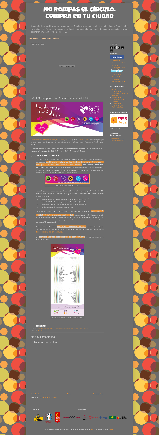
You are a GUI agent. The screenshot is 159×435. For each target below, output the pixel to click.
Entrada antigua (98, 394)
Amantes (40, 328)
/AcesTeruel (116, 60)
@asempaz (115, 79)
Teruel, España (42, 331)
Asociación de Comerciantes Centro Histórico (119, 99)
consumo (63, 328)
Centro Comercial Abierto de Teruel (43, 140)
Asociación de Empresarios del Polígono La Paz (117, 105)
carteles (52, 328)
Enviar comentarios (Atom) (48, 397)
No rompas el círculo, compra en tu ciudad (79, 13)
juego (80, 328)
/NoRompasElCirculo (119, 68)
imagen (76, 328)
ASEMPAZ (68, 140)
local (84, 328)
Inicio (69, 394)
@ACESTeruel (116, 74)
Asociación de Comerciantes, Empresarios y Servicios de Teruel (120, 92)
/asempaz (115, 65)
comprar (57, 328)
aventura (46, 328)
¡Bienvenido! (34, 38)
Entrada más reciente (38, 394)
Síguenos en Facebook (50, 38)
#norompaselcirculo (118, 81)
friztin (92, 429)
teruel (88, 328)
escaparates (69, 328)
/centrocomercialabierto (119, 63)
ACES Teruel (60, 140)
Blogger (110, 429)
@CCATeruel (116, 76)
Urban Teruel (84, 140)
